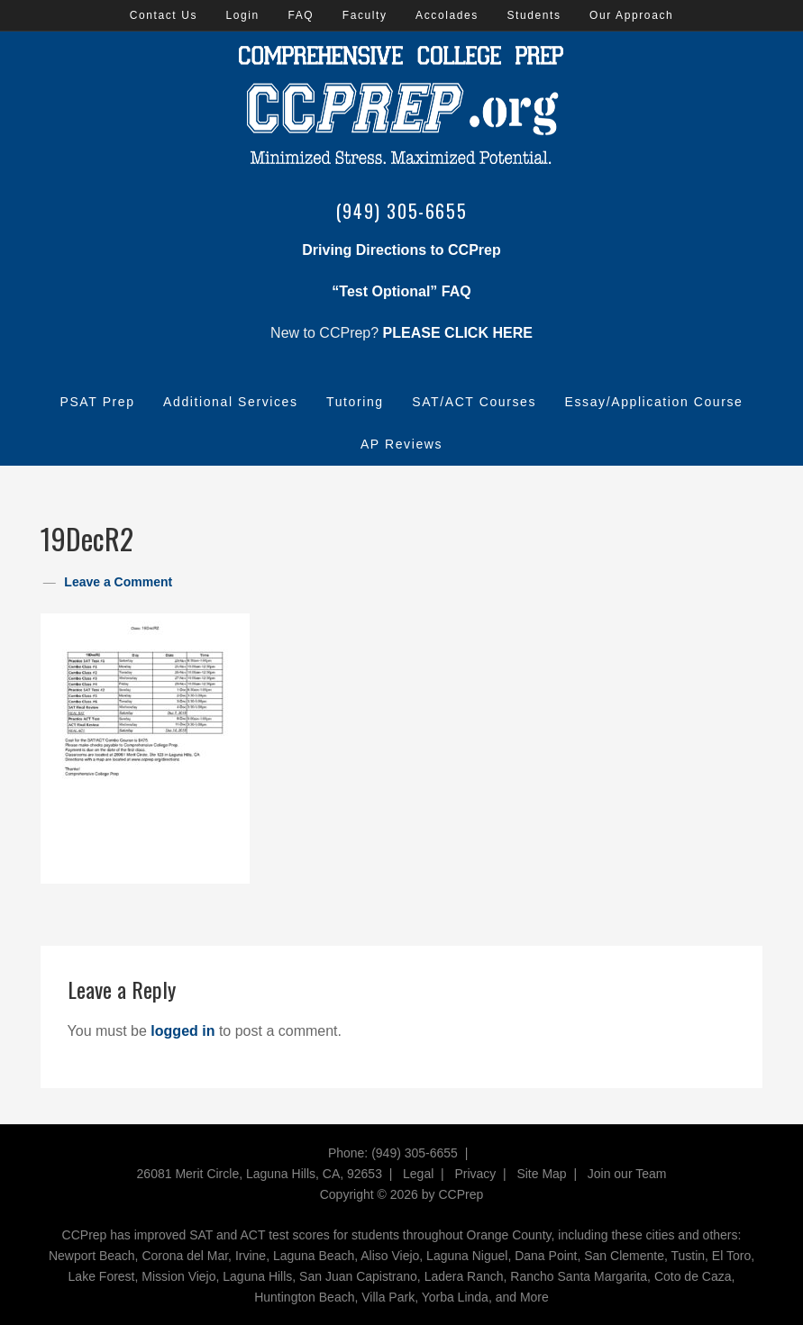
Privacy (475, 1173)
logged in (182, 1031)
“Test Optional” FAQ (401, 291)
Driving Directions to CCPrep (401, 250)
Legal (418, 1173)
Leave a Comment (118, 582)
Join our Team (627, 1173)
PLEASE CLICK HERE (458, 332)
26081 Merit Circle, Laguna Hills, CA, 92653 (259, 1173)
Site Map (541, 1173)
